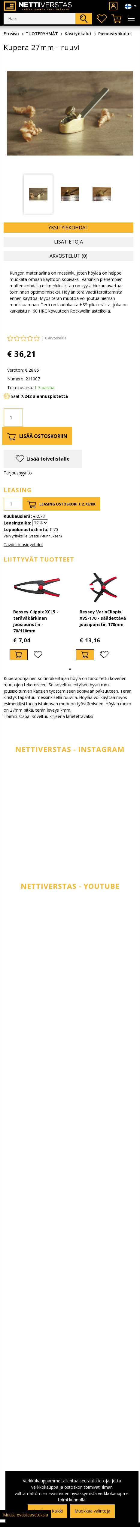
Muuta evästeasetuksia (25, 1515)
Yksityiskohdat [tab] (68, 227)
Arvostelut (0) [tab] (68, 256)
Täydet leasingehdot (23, 544)
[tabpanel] (36, 616)
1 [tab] (70, 669)
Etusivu (11, 33)
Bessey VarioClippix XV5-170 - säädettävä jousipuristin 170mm (103, 618)
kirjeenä (57, 716)
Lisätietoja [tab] (68, 241)
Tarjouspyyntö (18, 473)
